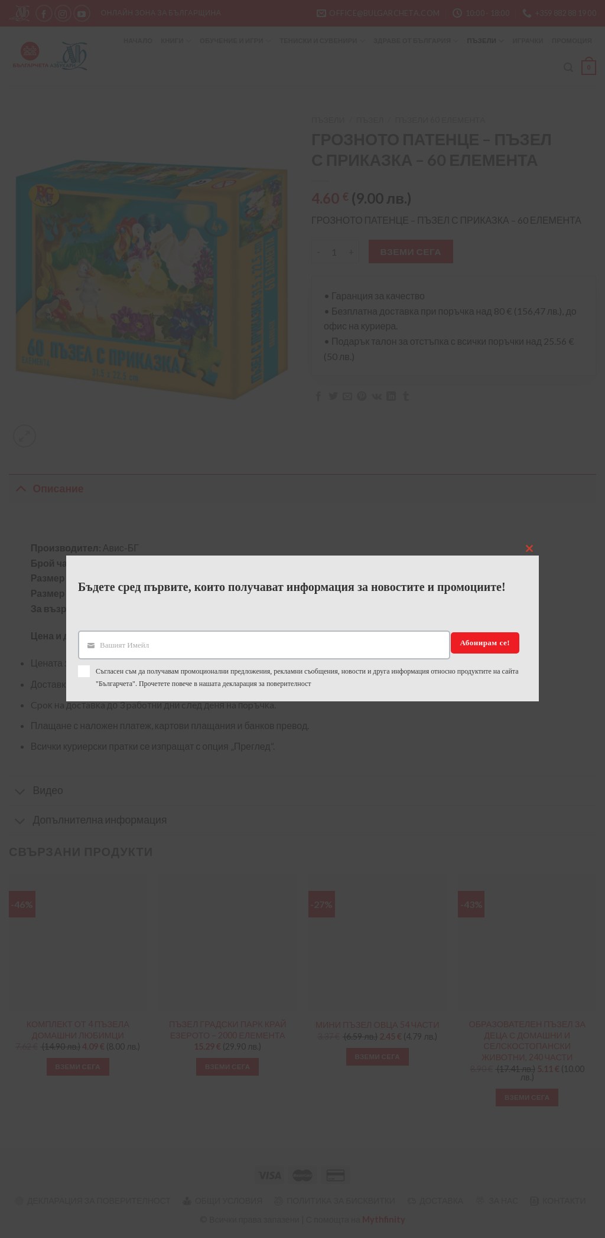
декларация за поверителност (267, 684)
